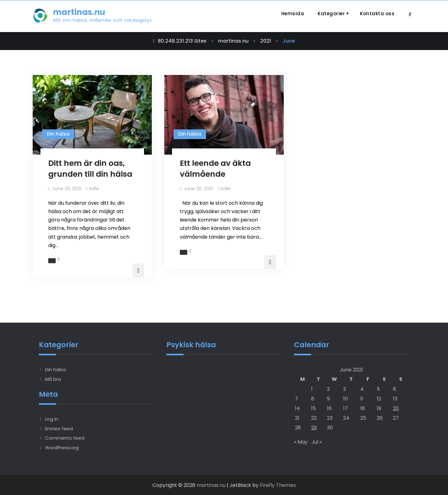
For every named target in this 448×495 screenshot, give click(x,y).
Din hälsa (58, 134)
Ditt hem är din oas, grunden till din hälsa (90, 169)
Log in (51, 418)
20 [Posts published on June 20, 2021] (396, 407)
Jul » (316, 441)
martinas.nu (79, 12)
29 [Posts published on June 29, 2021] (314, 427)
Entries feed (59, 428)
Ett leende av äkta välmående (215, 169)
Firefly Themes (278, 484)
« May (301, 441)
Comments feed (64, 437)
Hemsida (292, 13)
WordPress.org (62, 447)
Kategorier (331, 13)
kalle (94, 188)
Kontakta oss (377, 13)
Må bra (53, 378)
